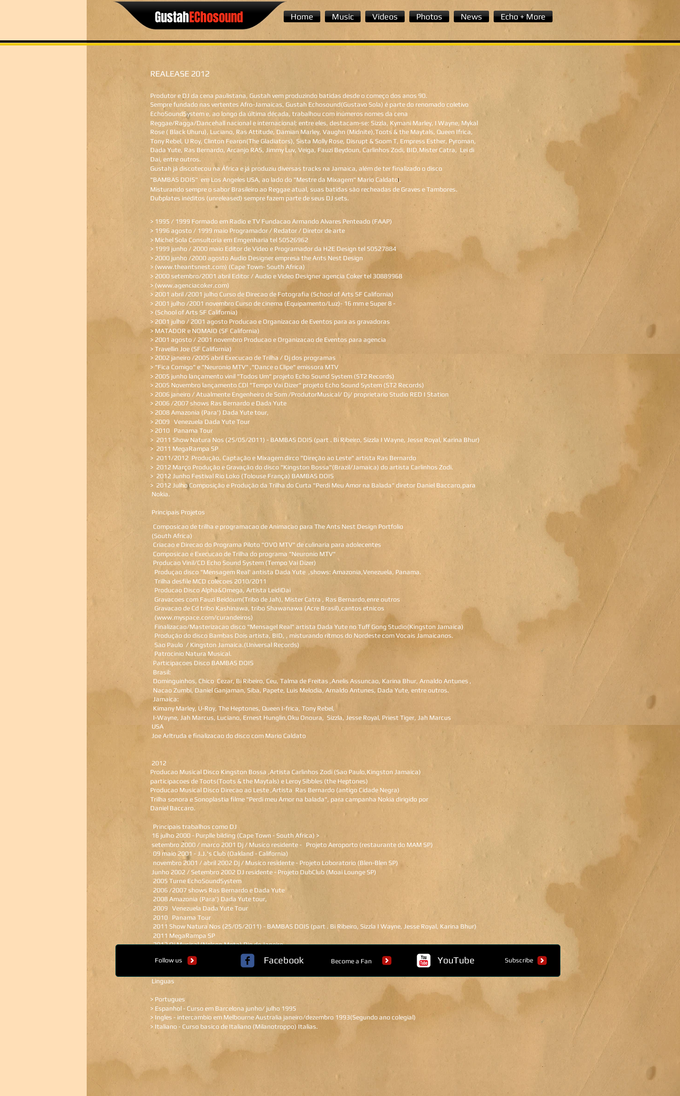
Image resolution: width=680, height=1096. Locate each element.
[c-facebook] (247, 961)
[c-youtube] (424, 961)
